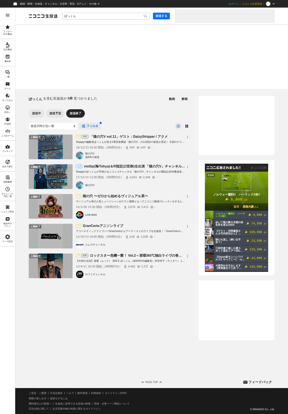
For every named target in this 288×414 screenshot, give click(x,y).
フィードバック (260, 382)
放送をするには (59, 398)
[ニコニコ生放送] (43, 16)
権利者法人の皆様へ (40, 403)
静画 (29, 4)
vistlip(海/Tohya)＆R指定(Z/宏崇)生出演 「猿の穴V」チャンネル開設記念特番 (143, 166)
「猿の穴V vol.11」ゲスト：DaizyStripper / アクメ (129, 136)
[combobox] (106, 16)
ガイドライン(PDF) (116, 393)
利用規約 (96, 393)
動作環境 (82, 393)
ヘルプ (70, 393)
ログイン (234, 4)
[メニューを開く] (7, 15)
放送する (161, 16)
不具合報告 (56, 393)
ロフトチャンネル (95, 274)
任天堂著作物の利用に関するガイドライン (77, 408)
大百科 (63, 4)
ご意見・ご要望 (37, 393)
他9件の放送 (92, 157)
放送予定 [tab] (55, 113)
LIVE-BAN (91, 214)
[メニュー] (187, 137)
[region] (7, 211)
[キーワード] (106, 16)
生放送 (38, 4)
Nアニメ (82, 4)
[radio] (178, 126)
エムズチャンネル (95, 244)
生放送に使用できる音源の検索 (73, 403)
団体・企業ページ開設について (112, 403)
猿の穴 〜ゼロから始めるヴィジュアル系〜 (115, 196)
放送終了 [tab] (75, 113)
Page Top (151, 382)
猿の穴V (90, 153)
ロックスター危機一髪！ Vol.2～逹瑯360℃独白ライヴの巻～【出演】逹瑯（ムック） (154, 255)
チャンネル (51, 4)
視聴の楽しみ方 (37, 398)
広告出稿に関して (39, 408)
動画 (22, 4)
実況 (72, 4)
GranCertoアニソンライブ (103, 226)
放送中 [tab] (36, 113)
